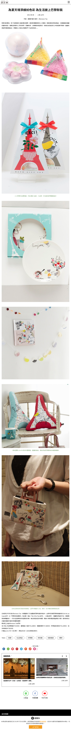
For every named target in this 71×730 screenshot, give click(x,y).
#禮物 (60, 638)
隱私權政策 (42, 721)
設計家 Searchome (4, 2)
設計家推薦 (5, 714)
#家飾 (9, 638)
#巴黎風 (30, 638)
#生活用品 (19, 638)
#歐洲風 (40, 638)
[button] (62, 656)
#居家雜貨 (51, 638)
